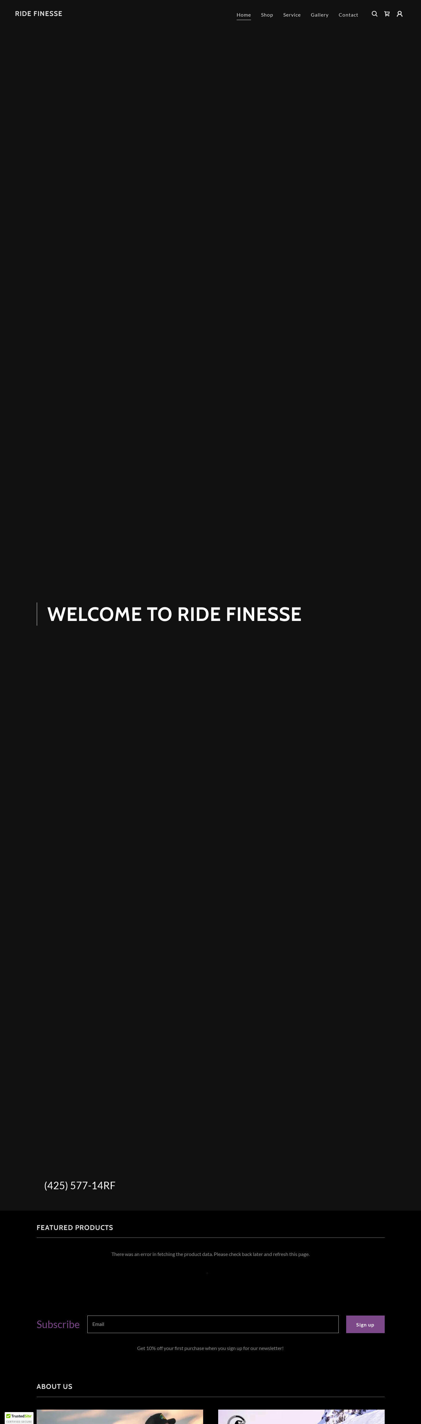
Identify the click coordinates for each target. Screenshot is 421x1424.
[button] (399, 14)
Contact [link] (348, 15)
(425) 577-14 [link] (73, 1185)
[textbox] (213, 1324)
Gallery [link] (320, 15)
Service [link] (292, 15)
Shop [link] (267, 15)
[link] (39, 14)
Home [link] (244, 15)
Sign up (365, 1324)
